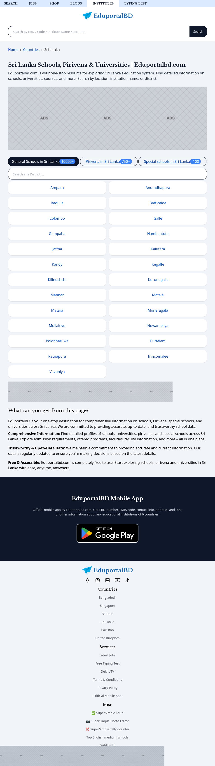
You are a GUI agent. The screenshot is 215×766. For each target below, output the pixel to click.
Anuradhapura (158, 187)
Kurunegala (158, 279)
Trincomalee (157, 356)
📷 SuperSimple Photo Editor (107, 721)
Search (11, 3)
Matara (57, 310)
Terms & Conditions (107, 679)
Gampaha (57, 233)
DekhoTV (107, 671)
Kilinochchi (57, 279)
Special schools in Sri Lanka (172, 161)
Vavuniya (57, 371)
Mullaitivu (57, 325)
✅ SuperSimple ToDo (107, 713)
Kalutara (158, 248)
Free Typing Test (107, 663)
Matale (158, 294)
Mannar (57, 294)
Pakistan (107, 630)
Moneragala (158, 310)
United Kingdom (107, 638)
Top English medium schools (107, 737)
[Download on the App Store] (107, 533)
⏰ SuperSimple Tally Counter (107, 729)
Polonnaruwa (57, 340)
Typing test (135, 3)
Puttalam (158, 340)
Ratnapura (57, 356)
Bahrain (107, 614)
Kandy (57, 264)
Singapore (107, 605)
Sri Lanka (107, 622)
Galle (158, 218)
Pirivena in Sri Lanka (109, 161)
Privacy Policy (107, 687)
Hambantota (158, 233)
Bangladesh (107, 597)
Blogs (76, 3)
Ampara (57, 187)
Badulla (57, 202)
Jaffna (57, 248)
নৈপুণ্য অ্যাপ (107, 745)
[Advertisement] (82, 756)
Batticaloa (158, 202)
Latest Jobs (107, 655)
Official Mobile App (107, 696)
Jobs (33, 3)
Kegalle (158, 264)
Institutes (103, 3)
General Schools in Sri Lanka (43, 161)
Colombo (57, 218)
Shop (54, 3)
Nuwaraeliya (157, 325)
